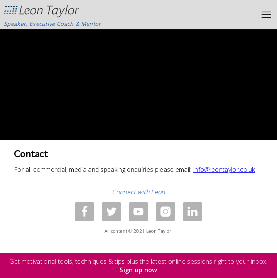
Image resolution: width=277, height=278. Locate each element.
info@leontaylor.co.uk (224, 169)
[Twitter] (111, 211)
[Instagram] (165, 211)
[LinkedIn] (192, 211)
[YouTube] (138, 211)
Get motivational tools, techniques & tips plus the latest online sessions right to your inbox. (138, 265)
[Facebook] (84, 211)
